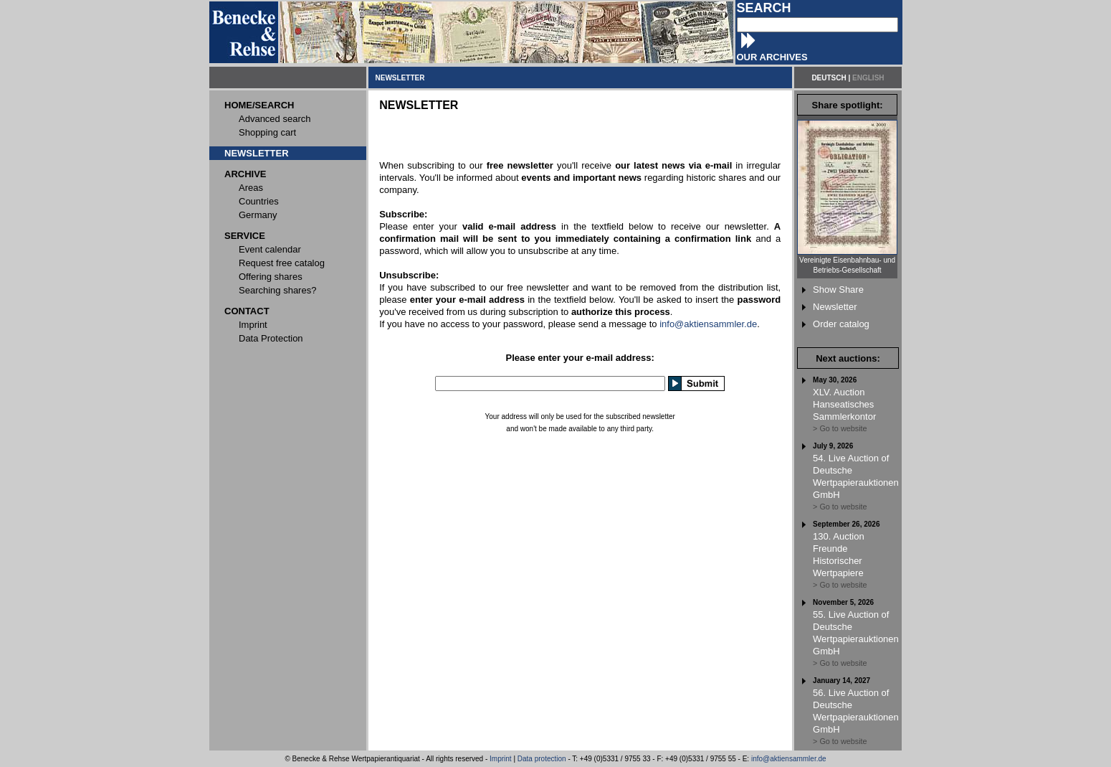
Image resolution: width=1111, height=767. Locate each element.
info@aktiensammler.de (708, 324)
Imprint (501, 759)
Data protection (542, 759)
